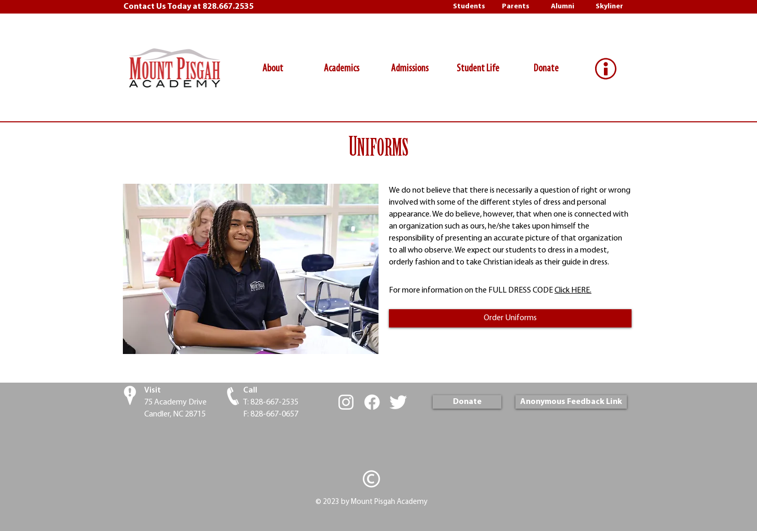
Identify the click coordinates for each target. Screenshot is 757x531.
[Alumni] (562, 7)
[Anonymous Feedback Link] (571, 402)
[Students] (468, 7)
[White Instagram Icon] (346, 402)
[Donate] (467, 402)
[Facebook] (372, 402)
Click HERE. (572, 290)
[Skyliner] (609, 7)
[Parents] (515, 7)
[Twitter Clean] (398, 402)
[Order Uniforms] (510, 318)
